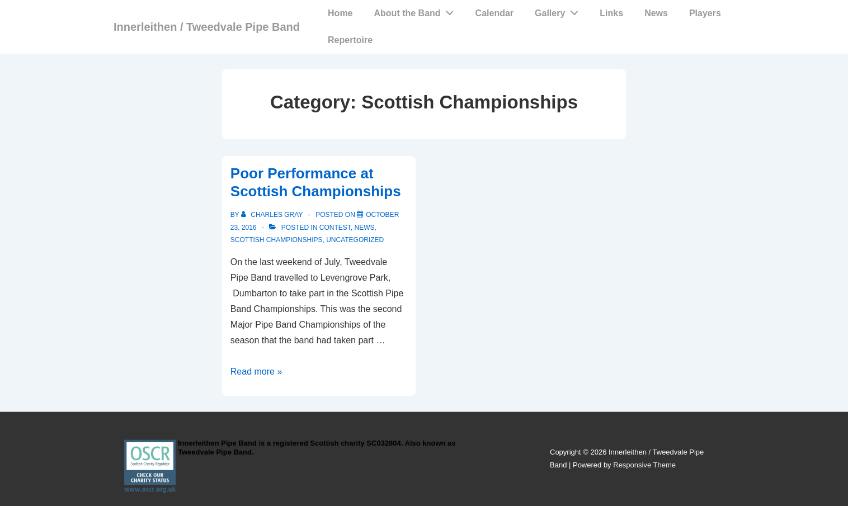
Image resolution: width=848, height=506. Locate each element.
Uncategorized (355, 240)
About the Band (417, 10)
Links (611, 13)
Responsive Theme (644, 465)
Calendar (494, 13)
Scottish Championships (276, 240)
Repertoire (350, 40)
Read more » (256, 371)
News (656, 13)
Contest (335, 227)
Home (340, 13)
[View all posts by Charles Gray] (273, 215)
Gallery (559, 10)
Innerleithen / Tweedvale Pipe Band (207, 27)
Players (705, 13)
